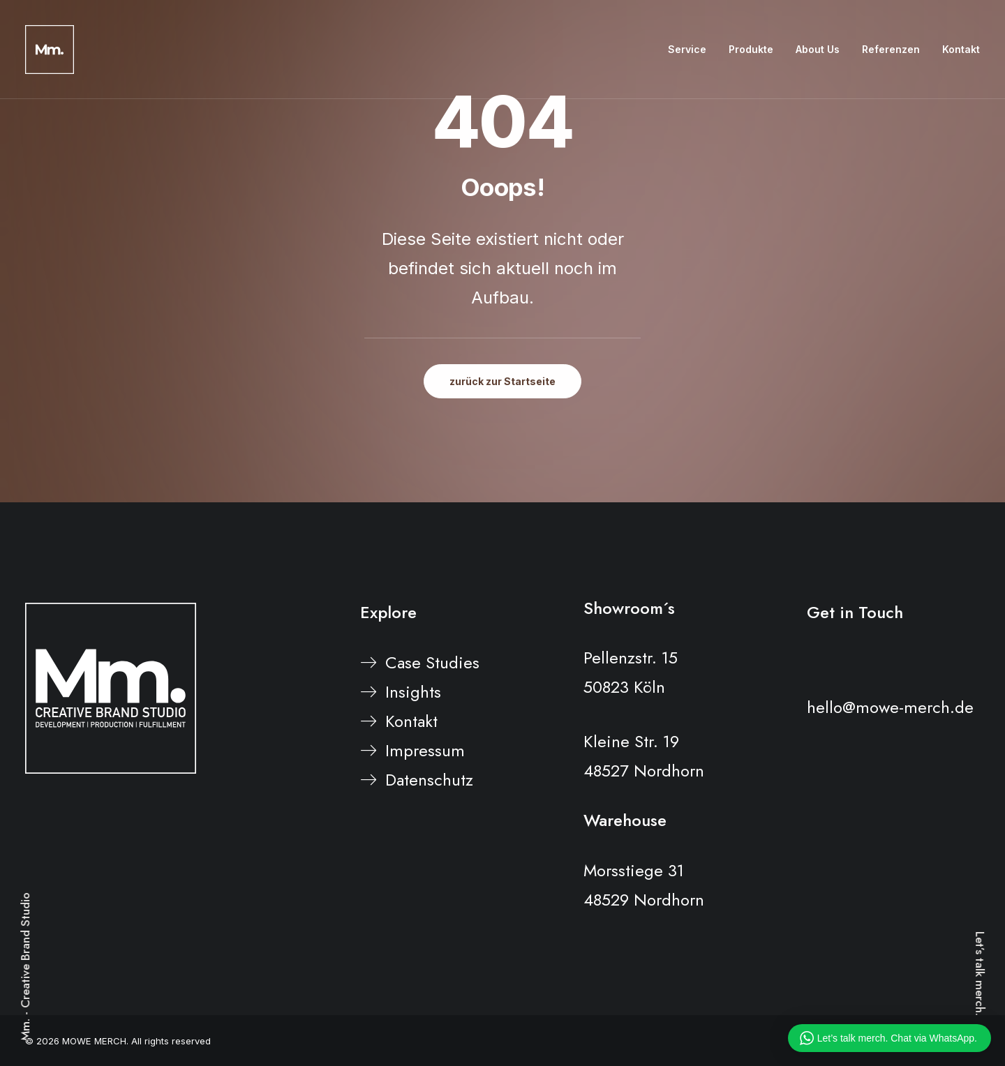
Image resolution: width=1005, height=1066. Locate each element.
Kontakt (961, 49)
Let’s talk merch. (980, 973)
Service (687, 49)
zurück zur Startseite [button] (502, 381)
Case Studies (432, 662)
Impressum (425, 750)
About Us (818, 49)
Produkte (751, 49)
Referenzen (891, 49)
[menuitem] (692, 49)
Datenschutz (429, 779)
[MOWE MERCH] (49, 49)
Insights (413, 692)
